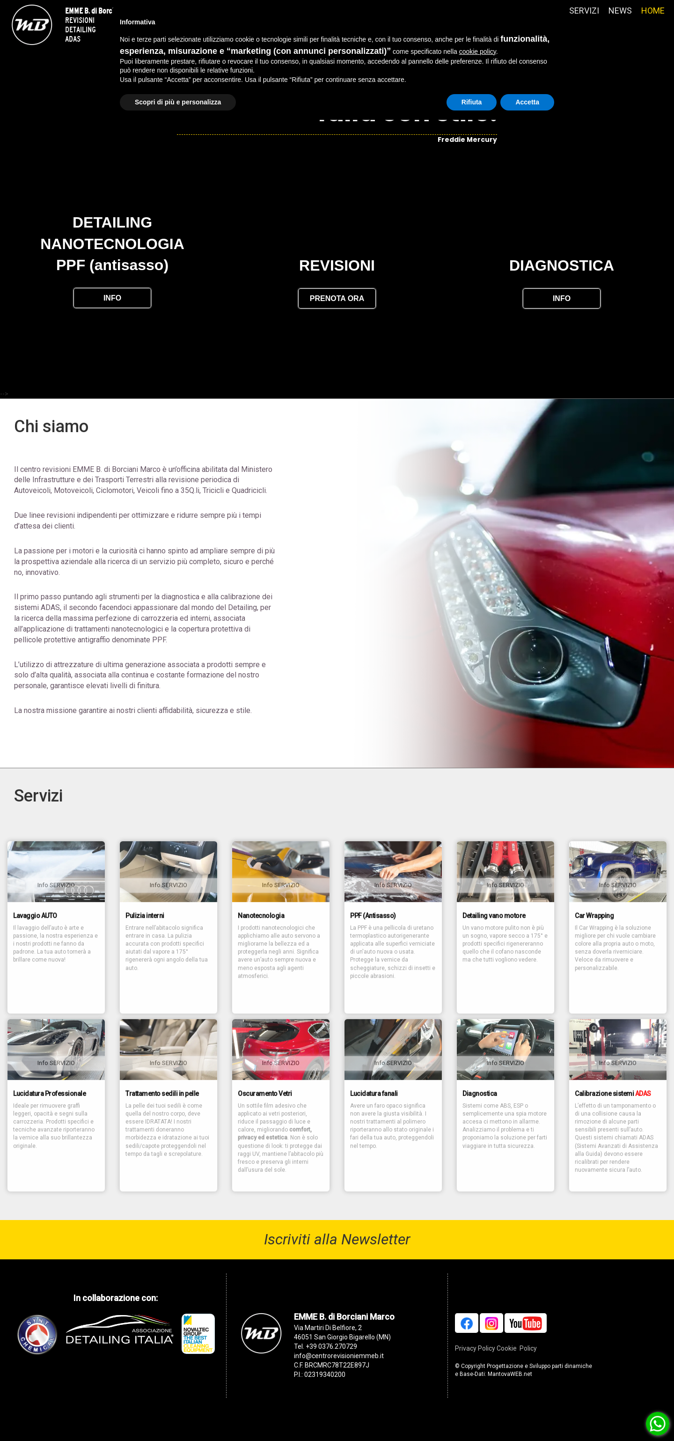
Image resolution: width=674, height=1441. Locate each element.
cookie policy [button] (477, 51)
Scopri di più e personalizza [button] (178, 102)
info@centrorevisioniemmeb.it (339, 1378)
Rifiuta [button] (472, 102)
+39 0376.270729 (331, 1368)
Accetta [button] (527, 102)
